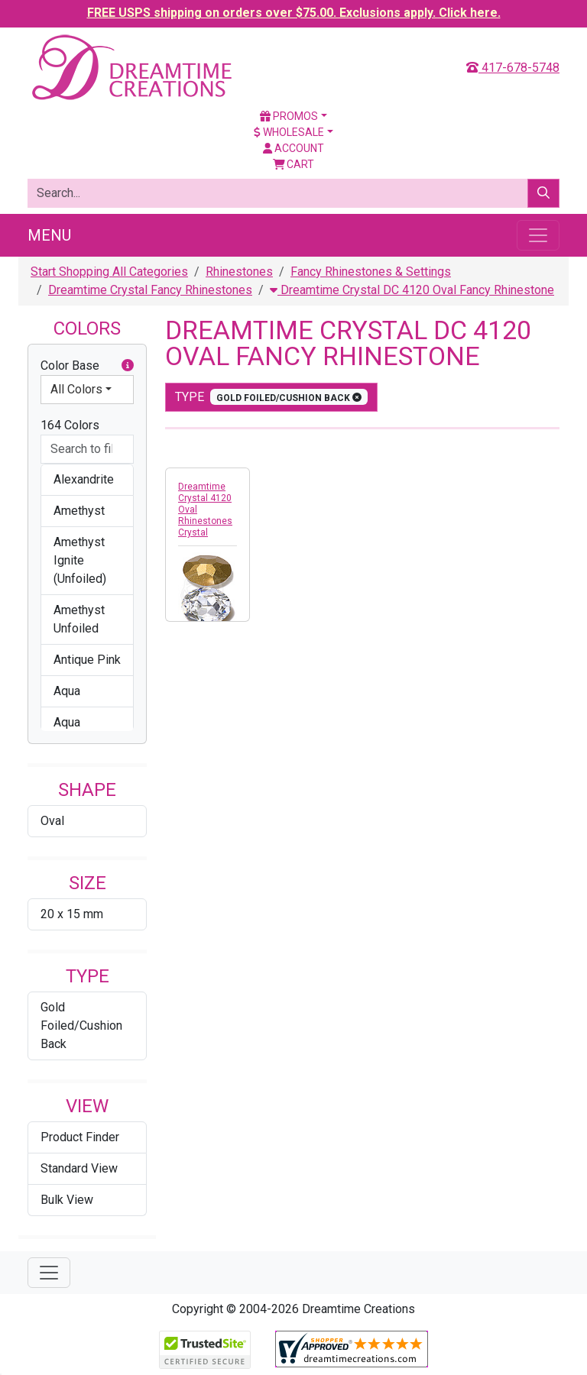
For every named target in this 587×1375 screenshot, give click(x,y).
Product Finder (80, 1137)
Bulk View (67, 1199)
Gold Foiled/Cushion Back (81, 1025)
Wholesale (289, 132)
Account (293, 148)
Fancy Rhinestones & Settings (370, 271)
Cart (294, 164)
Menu (49, 235)
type (271, 397)
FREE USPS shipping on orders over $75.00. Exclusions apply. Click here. (294, 12)
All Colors (76, 389)
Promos (289, 116)
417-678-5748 (512, 67)
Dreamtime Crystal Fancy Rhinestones (150, 290)
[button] (128, 366)
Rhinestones (239, 271)
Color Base (87, 366)
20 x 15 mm (72, 914)
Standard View (79, 1168)
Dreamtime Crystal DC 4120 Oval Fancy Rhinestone (412, 290)
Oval (52, 821)
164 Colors (70, 425)
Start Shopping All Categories (109, 271)
